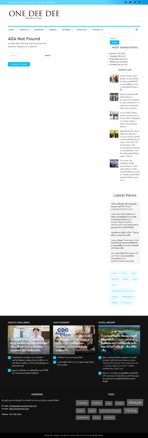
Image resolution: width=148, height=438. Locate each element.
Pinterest (50, 2)
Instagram (31, 2)
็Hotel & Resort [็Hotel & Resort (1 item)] (127, 303)
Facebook (12, 2)
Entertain (38, 30)
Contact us (97, 30)
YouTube (41, 2)
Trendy (52, 30)
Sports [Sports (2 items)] (113, 285)
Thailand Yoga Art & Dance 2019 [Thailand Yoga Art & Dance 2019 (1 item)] (122, 291)
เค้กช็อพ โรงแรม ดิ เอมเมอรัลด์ (69, 357)
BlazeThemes (97, 435)
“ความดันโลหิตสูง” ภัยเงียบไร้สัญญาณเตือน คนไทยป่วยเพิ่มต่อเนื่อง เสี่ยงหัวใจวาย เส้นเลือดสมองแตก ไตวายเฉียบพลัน (28, 345)
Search (114, 42)
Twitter (21, 2)
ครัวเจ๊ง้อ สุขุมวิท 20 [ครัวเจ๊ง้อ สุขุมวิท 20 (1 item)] (128, 297)
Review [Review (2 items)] (134, 279)
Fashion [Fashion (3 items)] (124, 273)
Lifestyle (24, 30)
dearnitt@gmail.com (19, 409)
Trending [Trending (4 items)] (114, 297)
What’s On (81, 30)
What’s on (114, 62)
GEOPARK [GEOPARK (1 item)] (115, 279)
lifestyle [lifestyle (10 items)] (125, 279)
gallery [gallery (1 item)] (133, 273)
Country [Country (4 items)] (114, 273)
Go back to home (19, 64)
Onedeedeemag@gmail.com (23, 406)
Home (11, 30)
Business (66, 30)
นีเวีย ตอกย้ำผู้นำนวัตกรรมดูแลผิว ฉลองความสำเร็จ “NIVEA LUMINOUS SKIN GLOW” (124, 206)
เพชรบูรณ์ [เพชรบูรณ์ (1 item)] (114, 303)
